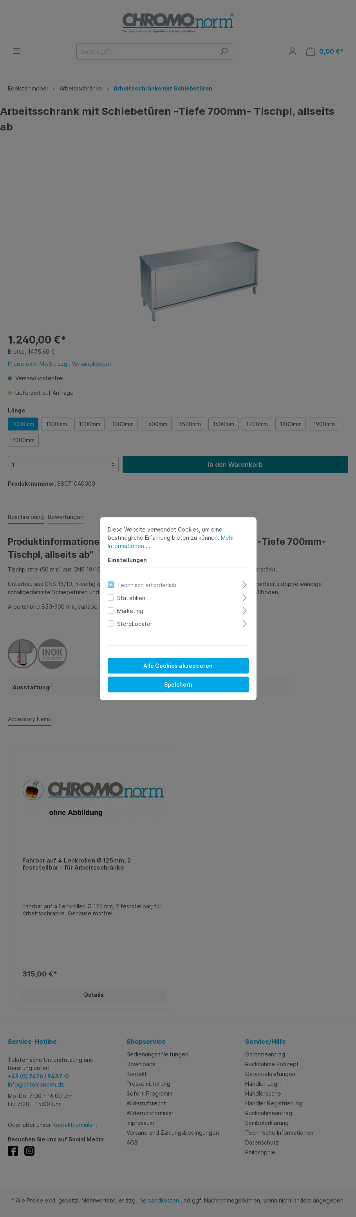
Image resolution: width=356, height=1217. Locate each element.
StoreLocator (134, 623)
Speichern (178, 684)
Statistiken (131, 597)
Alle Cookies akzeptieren (178, 665)
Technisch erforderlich (146, 584)
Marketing (130, 610)
